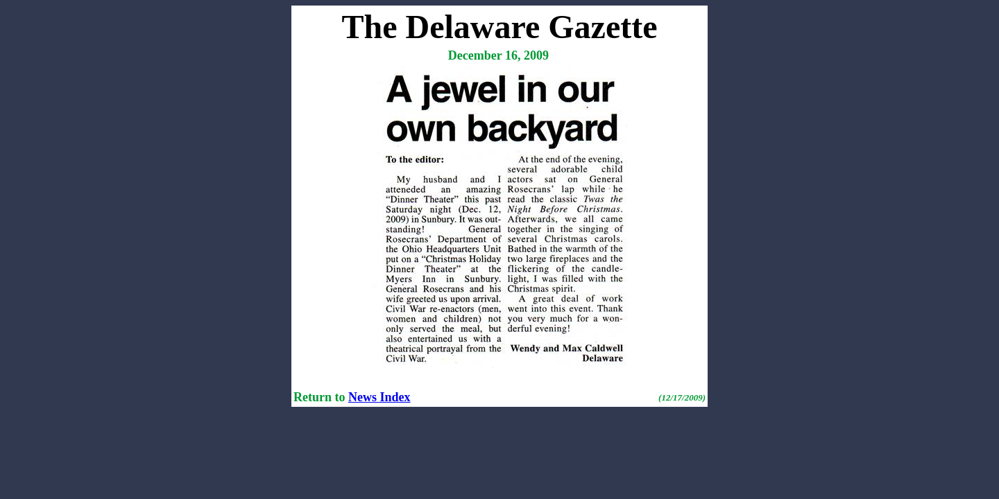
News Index (379, 397)
